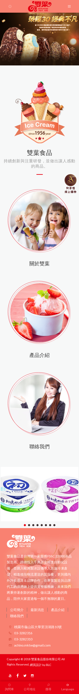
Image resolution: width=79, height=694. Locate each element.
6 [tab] (46, 525)
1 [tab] (25, 525)
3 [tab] (33, 525)
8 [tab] (54, 525)
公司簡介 (17, 610)
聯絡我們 (17, 616)
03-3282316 (22, 633)
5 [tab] (42, 525)
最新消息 (37, 610)
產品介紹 (57, 610)
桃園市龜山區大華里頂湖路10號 (37, 627)
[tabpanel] (39, 494)
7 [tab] (50, 525)
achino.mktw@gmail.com (32, 645)
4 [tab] (38, 525)
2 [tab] (29, 525)
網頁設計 (36, 664)
